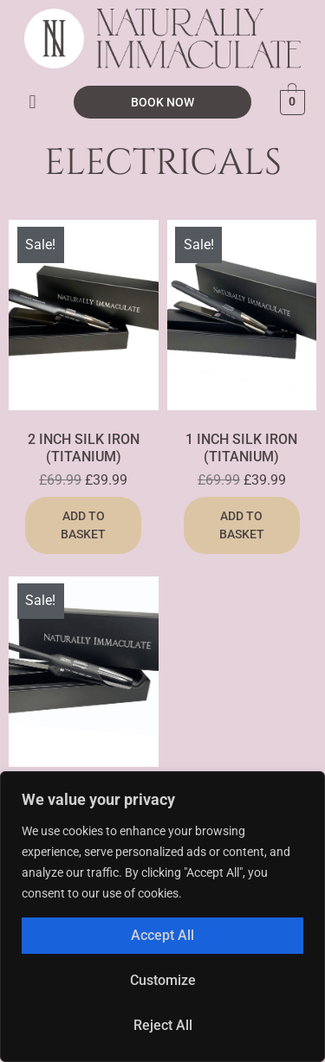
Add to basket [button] (83, 525)
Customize (163, 980)
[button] (32, 102)
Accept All (162, 935)
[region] (162, 916)
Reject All (162, 1025)
